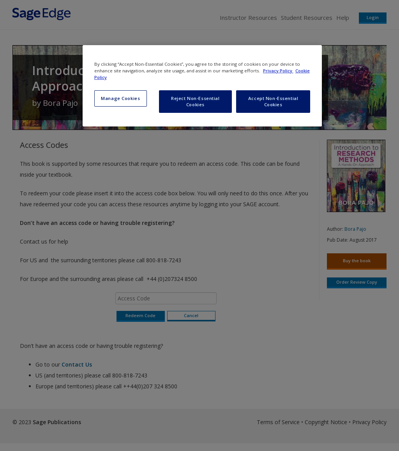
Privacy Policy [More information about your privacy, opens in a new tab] (278, 71)
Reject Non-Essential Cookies (195, 101)
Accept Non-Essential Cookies (273, 101)
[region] (202, 85)
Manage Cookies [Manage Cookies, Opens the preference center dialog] (120, 98)
